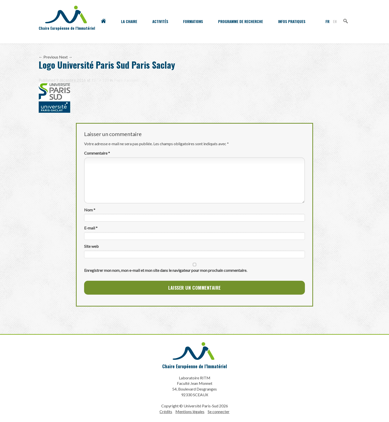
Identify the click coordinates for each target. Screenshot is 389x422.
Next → (65, 57)
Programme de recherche (240, 21)
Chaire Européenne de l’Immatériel (194, 366)
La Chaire (129, 21)
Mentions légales (189, 411)
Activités (160, 21)
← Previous (48, 57)
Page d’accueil (126, 80)
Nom (89, 209)
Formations (193, 21)
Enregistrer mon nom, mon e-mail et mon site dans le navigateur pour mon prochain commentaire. (165, 270)
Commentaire (97, 153)
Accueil (103, 21)
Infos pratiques (291, 21)
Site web (91, 246)
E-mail (90, 227)
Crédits (166, 411)
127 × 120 (100, 80)
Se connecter (218, 411)
